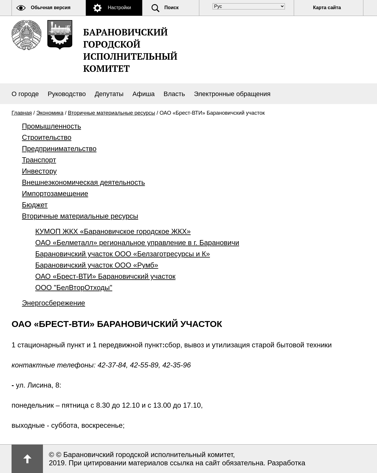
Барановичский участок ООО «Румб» (96, 265)
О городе (25, 94)
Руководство (67, 94)
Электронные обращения (232, 94)
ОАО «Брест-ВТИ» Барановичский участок (105, 276)
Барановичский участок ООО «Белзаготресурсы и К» (122, 254)
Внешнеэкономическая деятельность (83, 182)
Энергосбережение (53, 303)
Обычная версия (50, 7)
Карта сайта (327, 7)
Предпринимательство (59, 149)
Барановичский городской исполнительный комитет (130, 50)
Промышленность (51, 126)
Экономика (50, 113)
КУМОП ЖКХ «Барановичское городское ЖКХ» (113, 231)
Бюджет (35, 205)
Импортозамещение (55, 193)
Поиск (171, 7)
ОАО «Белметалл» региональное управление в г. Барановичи (137, 243)
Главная (22, 113)
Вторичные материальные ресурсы (111, 113)
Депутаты (109, 94)
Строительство (46, 137)
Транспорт (39, 160)
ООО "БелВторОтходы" (73, 287)
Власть (174, 94)
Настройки (119, 7)
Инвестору (39, 171)
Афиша (143, 94)
